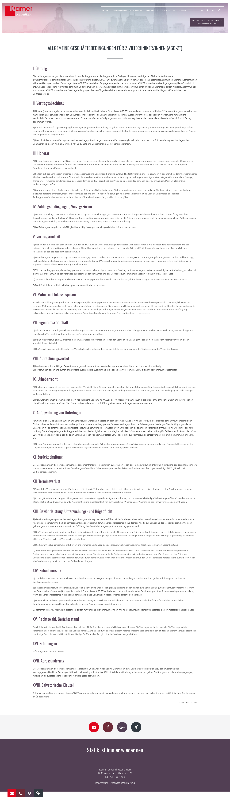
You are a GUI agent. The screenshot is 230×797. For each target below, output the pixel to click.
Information (168, 10)
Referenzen (152, 10)
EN (202, 10)
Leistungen (136, 10)
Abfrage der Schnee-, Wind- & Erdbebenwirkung (207, 22)
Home (105, 10)
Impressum (101, 788)
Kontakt (183, 10)
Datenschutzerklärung (122, 788)
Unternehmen (119, 10)
